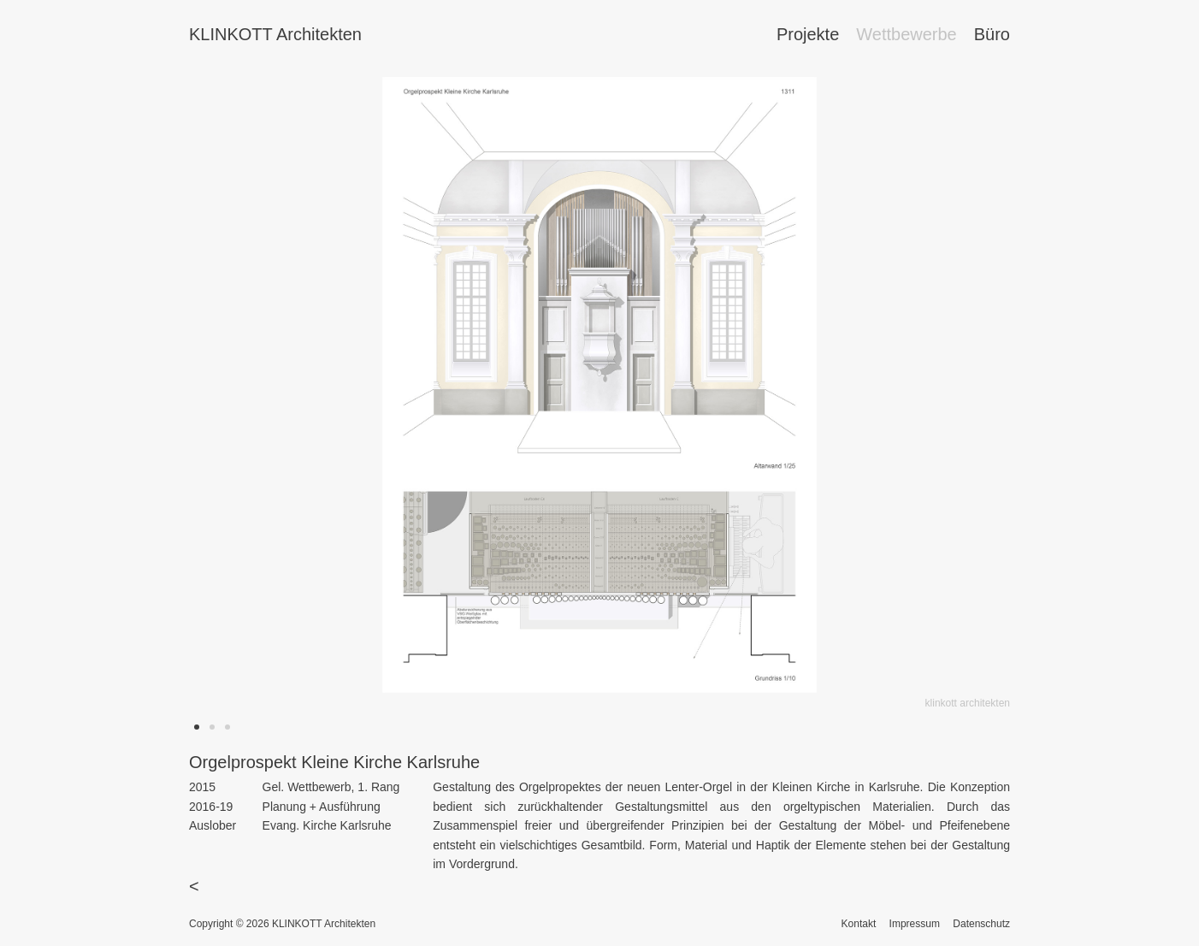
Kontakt (859, 924)
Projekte (808, 34)
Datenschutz (981, 924)
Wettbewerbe (906, 34)
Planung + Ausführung (322, 806)
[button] (196, 727)
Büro (992, 34)
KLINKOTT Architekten (275, 34)
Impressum (914, 924)
